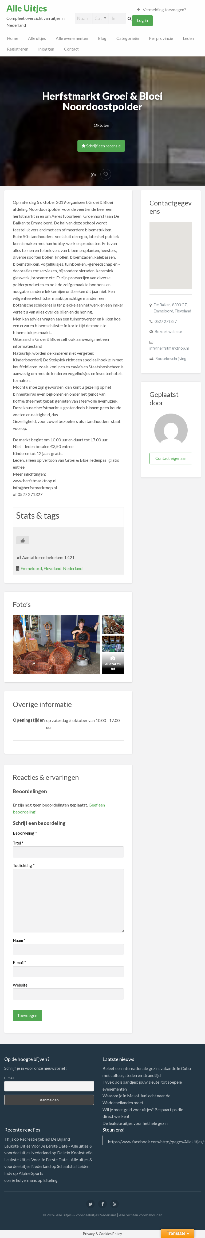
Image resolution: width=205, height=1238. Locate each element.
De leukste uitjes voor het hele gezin (135, 1123)
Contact (71, 49)
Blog (102, 38)
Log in (142, 20)
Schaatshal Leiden (73, 1166)
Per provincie (161, 38)
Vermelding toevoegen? (161, 9)
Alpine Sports (31, 1173)
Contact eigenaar (170, 458)
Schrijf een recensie (101, 145)
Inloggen (46, 49)
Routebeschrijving (170, 358)
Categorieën (127, 38)
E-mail (19, 962)
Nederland (72, 568)
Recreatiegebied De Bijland (45, 1138)
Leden (188, 38)
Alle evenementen (72, 38)
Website (20, 985)
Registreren (17, 49)
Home (12, 38)
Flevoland (52, 568)
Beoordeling (25, 833)
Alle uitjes (37, 38)
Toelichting (24, 865)
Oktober (102, 125)
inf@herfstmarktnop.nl (169, 348)
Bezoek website (168, 331)
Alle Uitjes (26, 8)
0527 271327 (166, 321)
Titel (18, 842)
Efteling (50, 1180)
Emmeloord (31, 568)
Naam (19, 940)
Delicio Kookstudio (75, 1152)
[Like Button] (22, 540)
